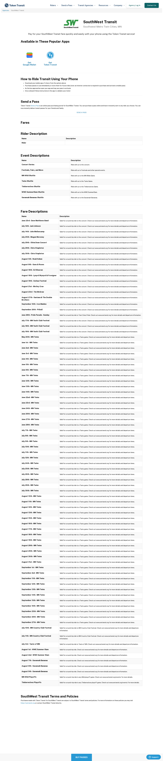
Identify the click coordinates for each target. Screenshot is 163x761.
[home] (15, 5)
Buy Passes (82, 757)
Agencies (5, 10)
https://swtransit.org (28, 703)
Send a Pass (35, 106)
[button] (54, 5)
